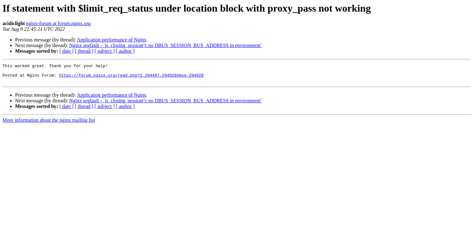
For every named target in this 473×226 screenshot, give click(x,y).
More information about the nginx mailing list (49, 123)
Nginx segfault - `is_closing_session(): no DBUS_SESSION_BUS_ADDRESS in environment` (165, 45)
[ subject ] (105, 51)
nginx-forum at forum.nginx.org (58, 23)
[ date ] (66, 51)
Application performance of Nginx (111, 39)
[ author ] (125, 51)
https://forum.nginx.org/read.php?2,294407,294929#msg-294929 (131, 78)
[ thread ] (84, 51)
